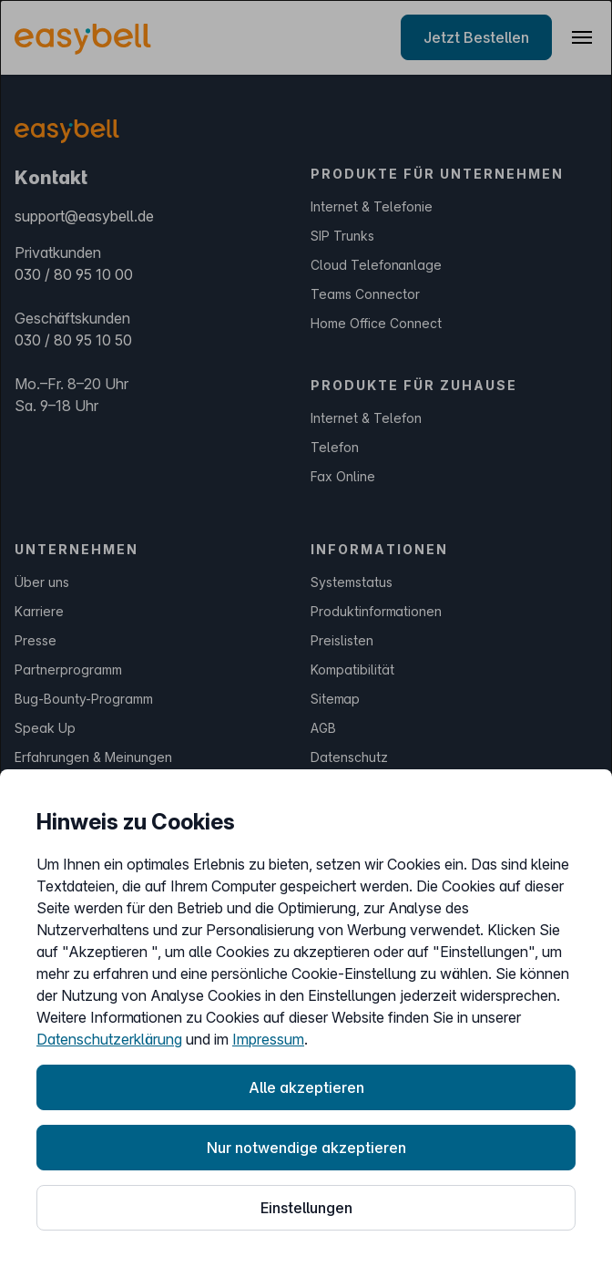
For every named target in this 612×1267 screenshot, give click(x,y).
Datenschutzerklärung (109, 1039)
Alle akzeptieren (306, 1087)
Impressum (268, 1039)
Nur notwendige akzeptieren (306, 1147)
